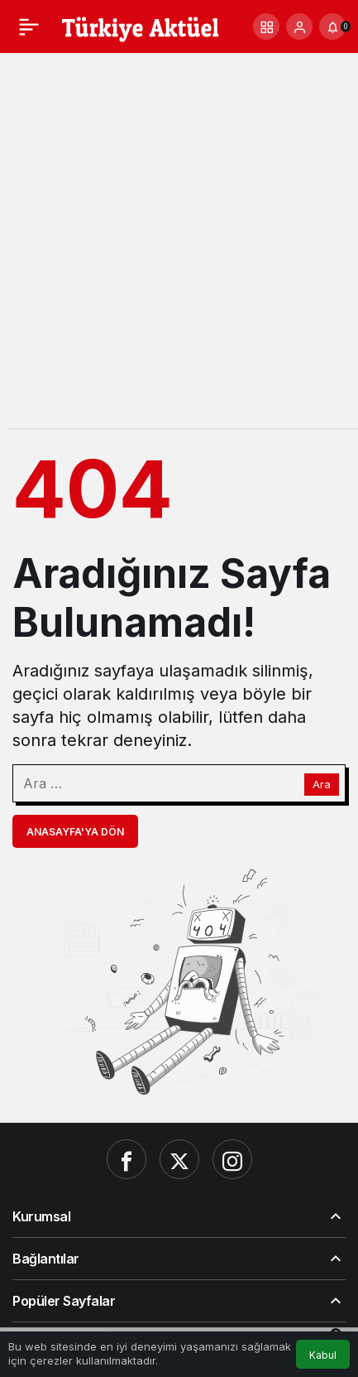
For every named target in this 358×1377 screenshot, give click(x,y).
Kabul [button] (323, 1355)
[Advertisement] (179, 249)
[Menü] (28, 26)
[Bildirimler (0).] (332, 26)
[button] (266, 26)
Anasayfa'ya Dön (75, 832)
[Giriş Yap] (299, 26)
